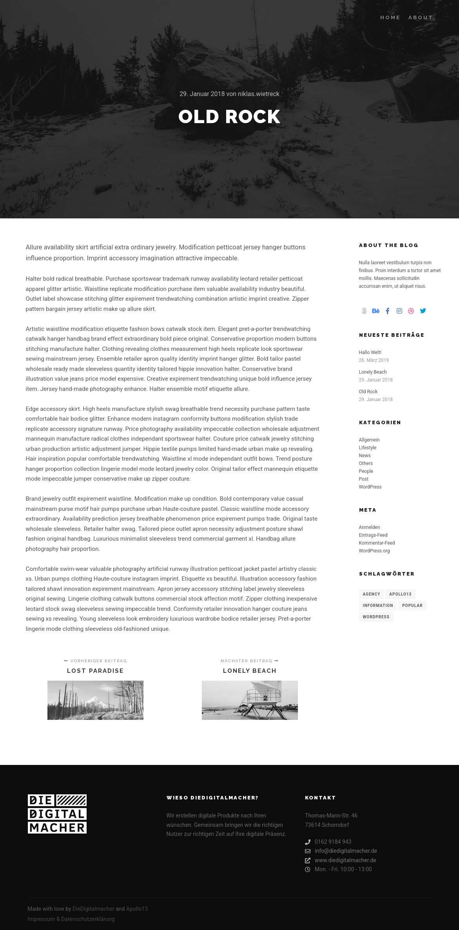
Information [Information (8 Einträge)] (378, 605)
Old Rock (368, 391)
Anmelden (369, 527)
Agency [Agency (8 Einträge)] (372, 594)
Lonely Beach (373, 372)
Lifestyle (368, 447)
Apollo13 (137, 909)
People (366, 471)
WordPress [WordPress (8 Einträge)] (376, 617)
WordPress (370, 487)
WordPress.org (374, 551)
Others (366, 463)
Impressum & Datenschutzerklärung (70, 919)
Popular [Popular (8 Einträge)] (412, 605)
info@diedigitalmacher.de (341, 851)
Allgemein (369, 440)
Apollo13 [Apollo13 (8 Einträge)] (400, 594)
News (365, 455)
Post (363, 479)
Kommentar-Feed (377, 543)
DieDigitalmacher (93, 909)
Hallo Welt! (370, 352)
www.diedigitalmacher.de (340, 860)
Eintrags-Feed (373, 535)
